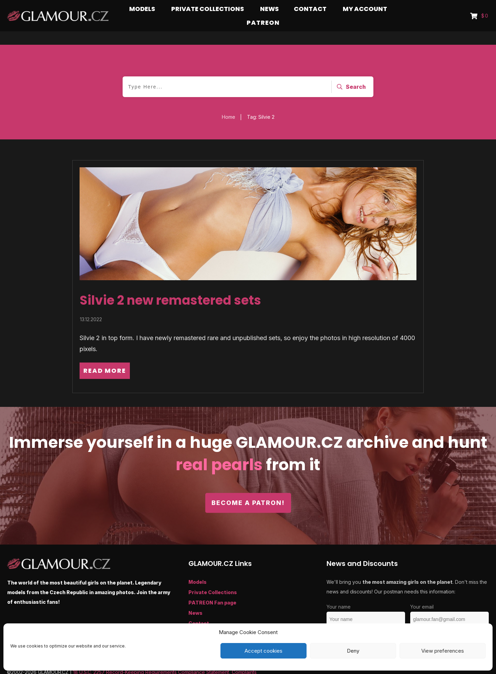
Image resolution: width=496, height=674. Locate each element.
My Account (203, 620)
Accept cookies (263, 650)
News (195, 599)
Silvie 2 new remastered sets (170, 287)
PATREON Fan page (212, 589)
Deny (353, 650)
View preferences (442, 650)
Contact (198, 610)
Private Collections (212, 579)
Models (197, 568)
